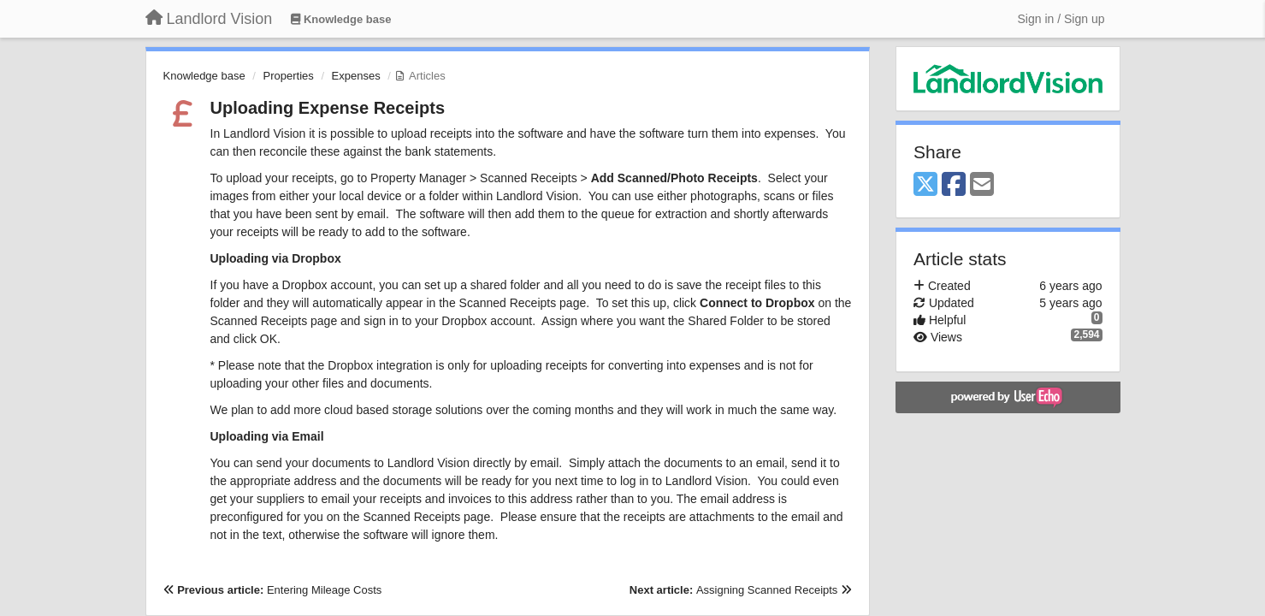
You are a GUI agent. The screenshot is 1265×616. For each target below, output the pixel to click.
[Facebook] (954, 185)
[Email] (982, 185)
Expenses (356, 75)
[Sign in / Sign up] (1061, 18)
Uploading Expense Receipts (328, 107)
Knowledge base (204, 75)
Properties (288, 75)
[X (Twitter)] (925, 185)
